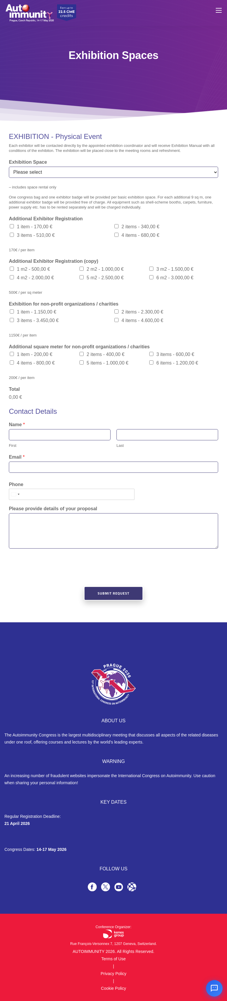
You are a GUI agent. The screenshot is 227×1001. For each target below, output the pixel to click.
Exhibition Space (28, 162)
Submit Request (113, 593)
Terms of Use (113, 958)
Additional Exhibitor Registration (46, 218)
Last (120, 445)
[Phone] (71, 494)
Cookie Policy (113, 988)
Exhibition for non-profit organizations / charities (64, 303)
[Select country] (15, 494)
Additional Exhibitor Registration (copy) (53, 261)
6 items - (177, 362)
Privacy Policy (113, 973)
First (12, 445)
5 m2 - (105, 277)
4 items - (140, 235)
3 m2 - (174, 269)
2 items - (140, 226)
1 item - (34, 226)
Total (14, 389)
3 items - (36, 235)
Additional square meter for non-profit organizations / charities (79, 346)
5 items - (107, 362)
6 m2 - (174, 277)
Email (17, 457)
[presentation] (54, 576)
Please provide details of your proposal (53, 508)
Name (17, 424)
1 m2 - (33, 269)
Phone (16, 484)
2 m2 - (105, 269)
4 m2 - (35, 277)
